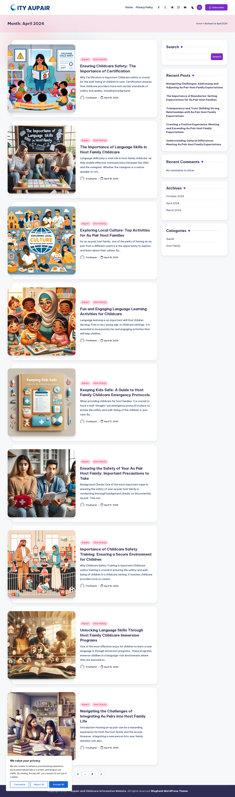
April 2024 (172, 203)
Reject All (39, 784)
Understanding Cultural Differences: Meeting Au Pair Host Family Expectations (193, 142)
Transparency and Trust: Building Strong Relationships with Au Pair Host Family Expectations (192, 112)
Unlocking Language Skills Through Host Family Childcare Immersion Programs (111, 635)
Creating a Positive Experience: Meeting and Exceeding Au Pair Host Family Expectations (192, 128)
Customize (19, 784)
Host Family (100, 59)
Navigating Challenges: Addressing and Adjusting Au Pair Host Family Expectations (194, 85)
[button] (216, 7)
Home (199, 23)
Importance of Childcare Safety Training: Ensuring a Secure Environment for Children (116, 554)
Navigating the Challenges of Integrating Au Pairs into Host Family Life (113, 716)
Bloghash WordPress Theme (169, 791)
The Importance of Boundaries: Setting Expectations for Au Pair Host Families (191, 98)
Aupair (85, 59)
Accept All (58, 784)
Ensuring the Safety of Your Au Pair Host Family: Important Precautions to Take (114, 473)
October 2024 (175, 196)
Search (172, 47)
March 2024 (173, 210)
